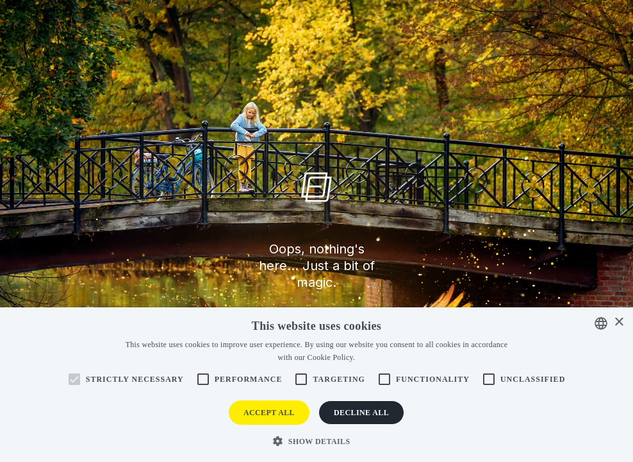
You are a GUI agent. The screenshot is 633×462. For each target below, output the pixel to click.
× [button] (618, 322)
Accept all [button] (269, 412)
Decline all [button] (361, 412)
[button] (316, 440)
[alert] (316, 384)
